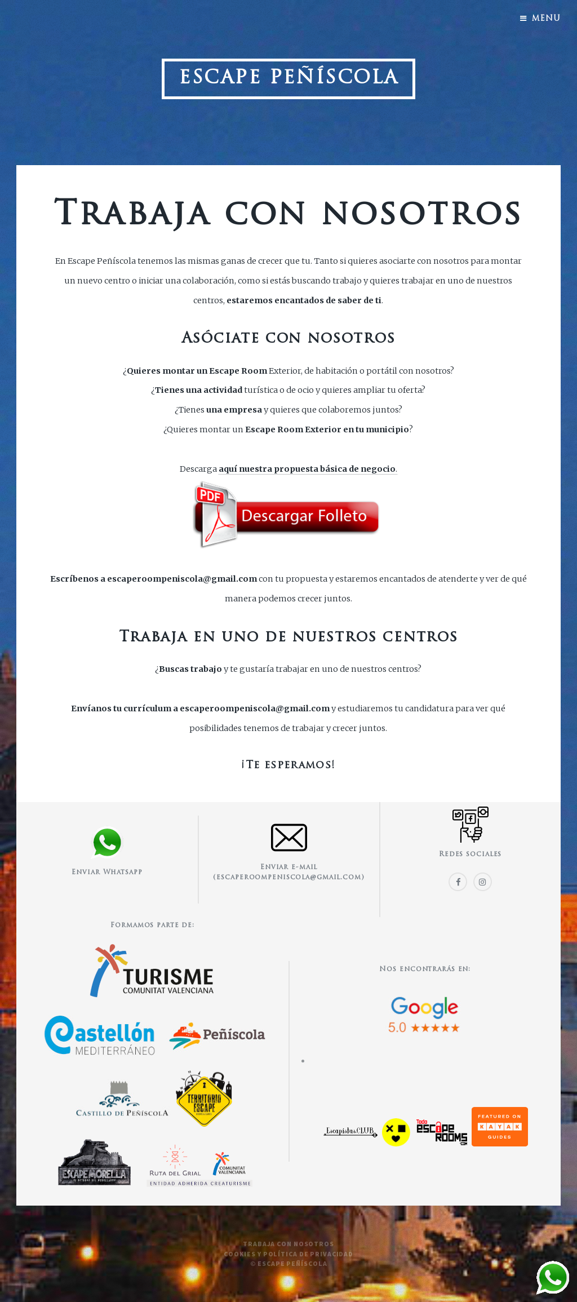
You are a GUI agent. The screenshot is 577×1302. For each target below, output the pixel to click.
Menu (546, 19)
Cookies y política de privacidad (288, 1254)
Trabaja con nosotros (288, 1243)
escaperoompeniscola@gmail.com (182, 579)
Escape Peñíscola (288, 78)
